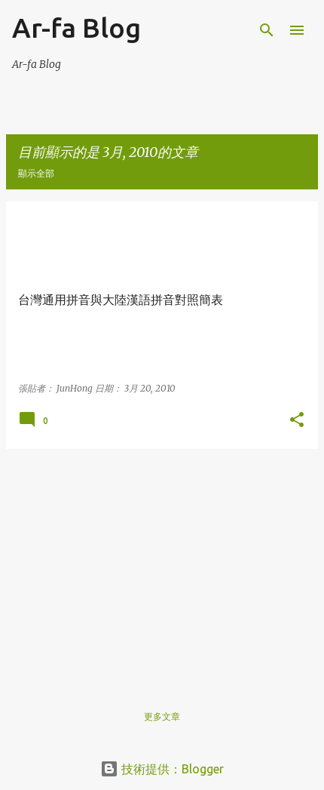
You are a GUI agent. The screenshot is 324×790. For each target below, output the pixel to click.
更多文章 (162, 716)
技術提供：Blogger (162, 769)
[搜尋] (267, 30)
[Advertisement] (162, 566)
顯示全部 (36, 173)
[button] (297, 420)
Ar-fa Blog (76, 27)
